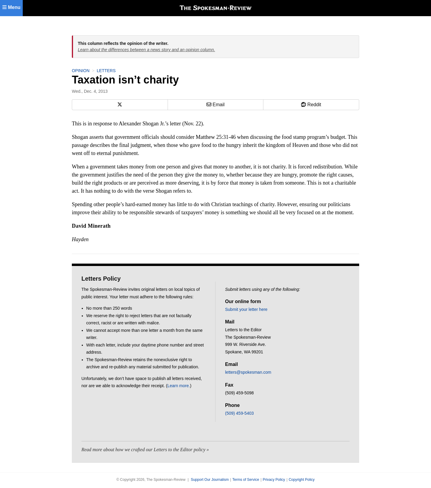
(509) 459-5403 (239, 413)
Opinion (80, 70)
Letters (106, 70)
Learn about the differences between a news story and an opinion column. (146, 49)
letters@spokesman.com (248, 372)
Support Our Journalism (210, 480)
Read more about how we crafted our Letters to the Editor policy (143, 449)
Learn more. (178, 385)
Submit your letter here (246, 309)
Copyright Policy (302, 480)
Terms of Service (245, 480)
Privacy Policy (274, 480)
